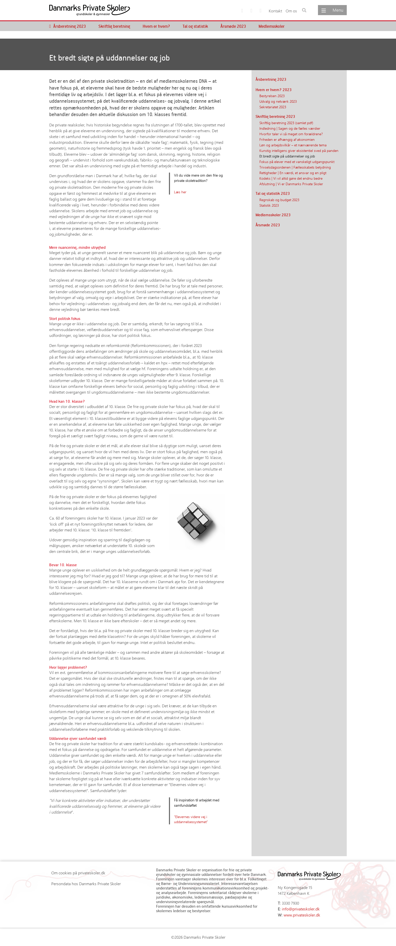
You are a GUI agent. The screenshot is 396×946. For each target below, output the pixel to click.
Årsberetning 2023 (69, 26)
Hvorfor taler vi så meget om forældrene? (291, 133)
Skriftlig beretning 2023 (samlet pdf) (286, 122)
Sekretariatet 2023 (272, 106)
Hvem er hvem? (156, 26)
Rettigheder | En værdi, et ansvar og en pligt (292, 172)
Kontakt (275, 10)
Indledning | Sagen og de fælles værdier (289, 128)
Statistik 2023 (269, 205)
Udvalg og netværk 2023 (278, 101)
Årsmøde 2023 (233, 26)
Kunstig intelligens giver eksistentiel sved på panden (298, 150)
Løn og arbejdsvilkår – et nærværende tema (293, 144)
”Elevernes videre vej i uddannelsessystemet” (191, 819)
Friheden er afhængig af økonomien (287, 139)
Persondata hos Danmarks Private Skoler (86, 883)
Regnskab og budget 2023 (279, 199)
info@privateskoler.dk (301, 908)
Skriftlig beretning (114, 26)
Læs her (180, 191)
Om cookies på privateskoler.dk (78, 872)
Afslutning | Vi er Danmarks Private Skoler (291, 183)
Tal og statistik (195, 26)
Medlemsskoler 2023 (273, 214)
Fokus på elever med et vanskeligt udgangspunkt (296, 161)
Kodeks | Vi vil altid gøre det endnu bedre (291, 178)
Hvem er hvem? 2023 (274, 89)
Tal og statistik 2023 (273, 193)
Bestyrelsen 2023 (272, 95)
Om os (291, 10)
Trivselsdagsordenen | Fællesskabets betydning (295, 167)
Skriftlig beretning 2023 (275, 116)
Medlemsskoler (272, 26)
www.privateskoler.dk (302, 914)
